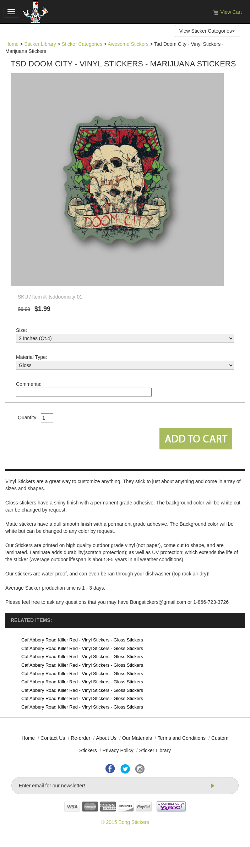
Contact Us (52, 738)
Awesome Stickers (128, 44)
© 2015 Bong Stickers (125, 822)
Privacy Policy (118, 750)
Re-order (80, 738)
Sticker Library (40, 44)
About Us (106, 738)
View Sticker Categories (207, 31)
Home (11, 44)
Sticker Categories (82, 44)
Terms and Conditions (182, 738)
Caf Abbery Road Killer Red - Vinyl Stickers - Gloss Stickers (82, 640)
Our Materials (137, 738)
